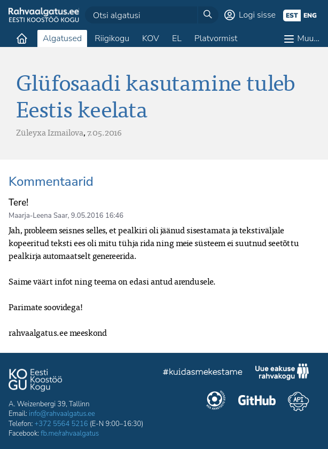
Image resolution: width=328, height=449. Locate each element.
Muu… (308, 38)
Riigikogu (112, 38)
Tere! (18, 202)
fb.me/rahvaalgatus (70, 433)
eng (310, 15)
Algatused (62, 38)
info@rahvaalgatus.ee (62, 414)
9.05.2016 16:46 (97, 215)
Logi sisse (257, 15)
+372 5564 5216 (61, 424)
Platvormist (216, 38)
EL (177, 38)
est (292, 15)
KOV (150, 38)
